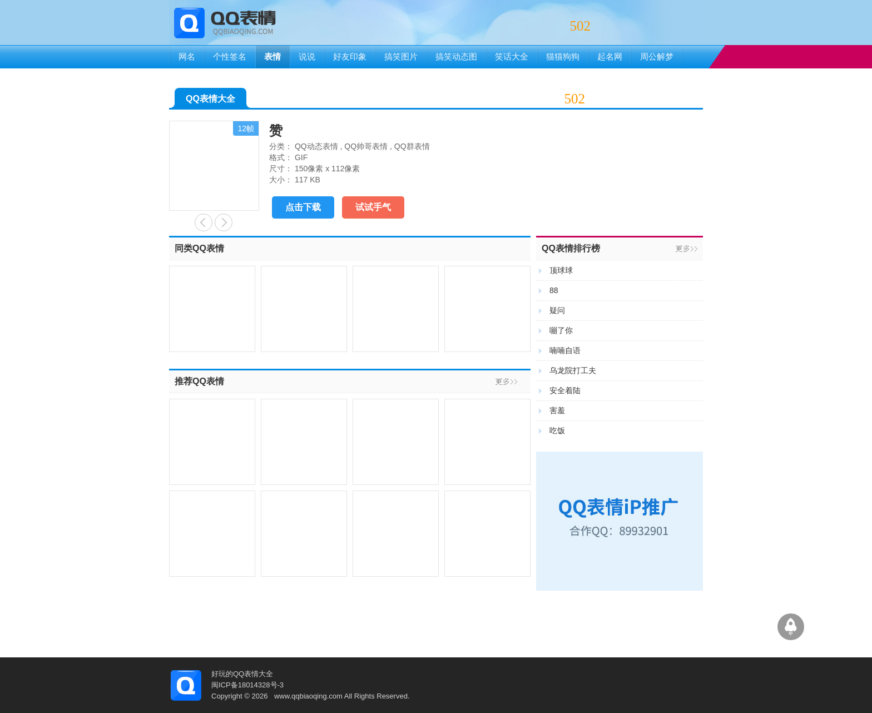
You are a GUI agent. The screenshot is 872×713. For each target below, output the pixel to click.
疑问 (557, 310)
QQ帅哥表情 (366, 146)
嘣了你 (561, 330)
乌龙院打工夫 (572, 370)
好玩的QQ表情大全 (242, 674)
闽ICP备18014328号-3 (247, 685)
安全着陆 (565, 390)
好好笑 (223, 222)
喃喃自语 (565, 350)
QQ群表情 (412, 146)
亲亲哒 (203, 222)
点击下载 (303, 207)
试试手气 (373, 207)
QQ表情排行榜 (571, 248)
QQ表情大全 (210, 101)
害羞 (557, 410)
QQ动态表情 (316, 146)
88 (553, 290)
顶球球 (561, 270)
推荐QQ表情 (199, 381)
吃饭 (557, 430)
